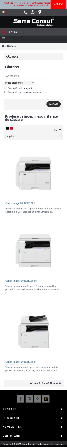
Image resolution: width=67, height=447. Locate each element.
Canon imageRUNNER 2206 (20, 203)
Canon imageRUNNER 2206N (21, 280)
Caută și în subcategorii (18, 88)
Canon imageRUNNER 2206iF (21, 361)
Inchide (58, 4)
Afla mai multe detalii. (38, 5)
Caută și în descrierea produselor (23, 92)
